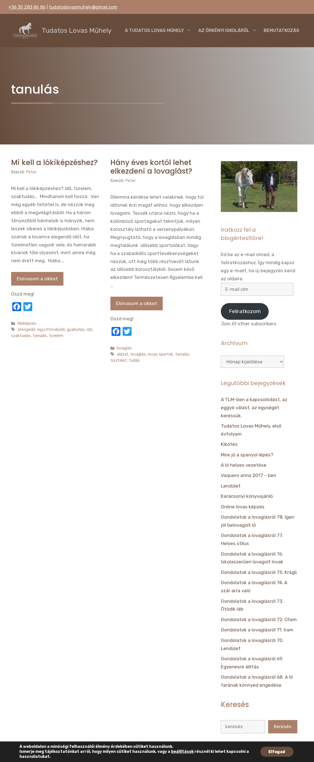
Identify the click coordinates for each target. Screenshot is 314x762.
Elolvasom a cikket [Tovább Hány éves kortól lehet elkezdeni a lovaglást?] (136, 303)
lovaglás (124, 348)
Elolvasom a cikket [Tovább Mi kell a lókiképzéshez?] (37, 278)
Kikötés (229, 444)
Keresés (282, 726)
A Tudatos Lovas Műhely (160, 30)
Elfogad (277, 751)
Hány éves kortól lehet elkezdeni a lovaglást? (151, 167)
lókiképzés (27, 323)
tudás (134, 360)
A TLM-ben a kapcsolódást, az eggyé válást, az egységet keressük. (254, 407)
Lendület (231, 486)
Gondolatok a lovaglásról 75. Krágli (259, 572)
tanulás (40, 335)
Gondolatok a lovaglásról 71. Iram (257, 630)
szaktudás (21, 335)
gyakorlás (76, 329)
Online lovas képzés (242, 506)
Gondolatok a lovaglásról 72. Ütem (259, 619)
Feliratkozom (245, 311)
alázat (122, 354)
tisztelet (118, 360)
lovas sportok (160, 354)
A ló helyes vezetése (243, 465)
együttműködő (51, 329)
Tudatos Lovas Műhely (77, 30)
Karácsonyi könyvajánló (247, 496)
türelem (56, 335)
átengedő (26, 329)
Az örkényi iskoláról (229, 30)
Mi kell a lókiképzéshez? (54, 163)
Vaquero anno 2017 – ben (248, 475)
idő (89, 329)
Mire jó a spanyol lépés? (247, 455)
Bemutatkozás (281, 30)
